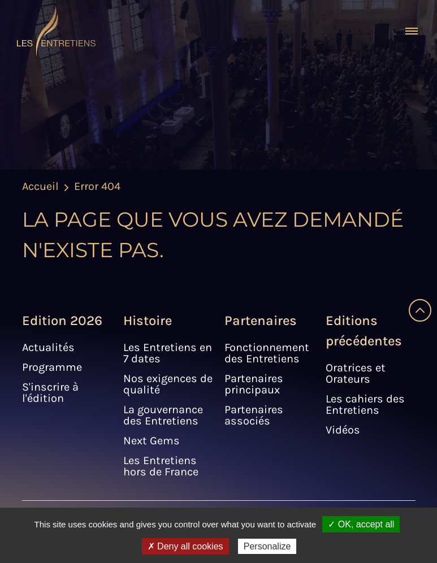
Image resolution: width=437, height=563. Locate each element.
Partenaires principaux (253, 384)
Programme (52, 367)
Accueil (40, 186)
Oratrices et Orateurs (356, 373)
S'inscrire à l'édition (50, 392)
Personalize (267, 546)
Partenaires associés (253, 415)
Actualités (48, 347)
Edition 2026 (62, 320)
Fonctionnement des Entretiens (266, 353)
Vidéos (343, 429)
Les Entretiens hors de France (160, 466)
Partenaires (260, 320)
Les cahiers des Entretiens (365, 404)
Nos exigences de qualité (168, 384)
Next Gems (151, 440)
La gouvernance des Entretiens (163, 415)
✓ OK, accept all (361, 524)
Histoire (147, 320)
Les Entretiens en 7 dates (167, 353)
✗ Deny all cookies (185, 546)
